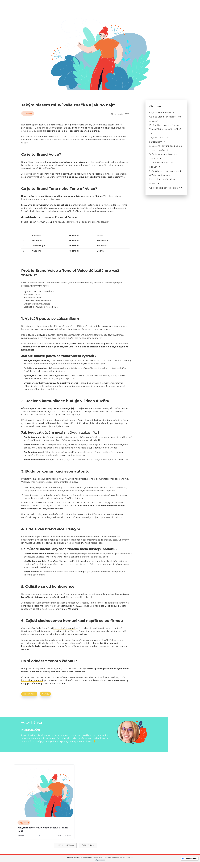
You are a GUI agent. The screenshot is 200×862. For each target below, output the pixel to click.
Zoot (107, 606)
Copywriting (27, 113)
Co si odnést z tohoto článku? (164, 188)
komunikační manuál (64, 628)
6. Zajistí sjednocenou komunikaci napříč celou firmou (162, 179)
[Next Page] (88, 845)
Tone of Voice (29, 694)
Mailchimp (73, 609)
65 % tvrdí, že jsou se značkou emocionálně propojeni (82, 343)
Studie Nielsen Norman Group (37, 222)
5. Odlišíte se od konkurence (164, 171)
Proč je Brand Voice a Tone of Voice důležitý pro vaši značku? (165, 127)
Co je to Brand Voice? (160, 112)
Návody (45, 694)
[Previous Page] (65, 845)
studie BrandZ (35, 335)
